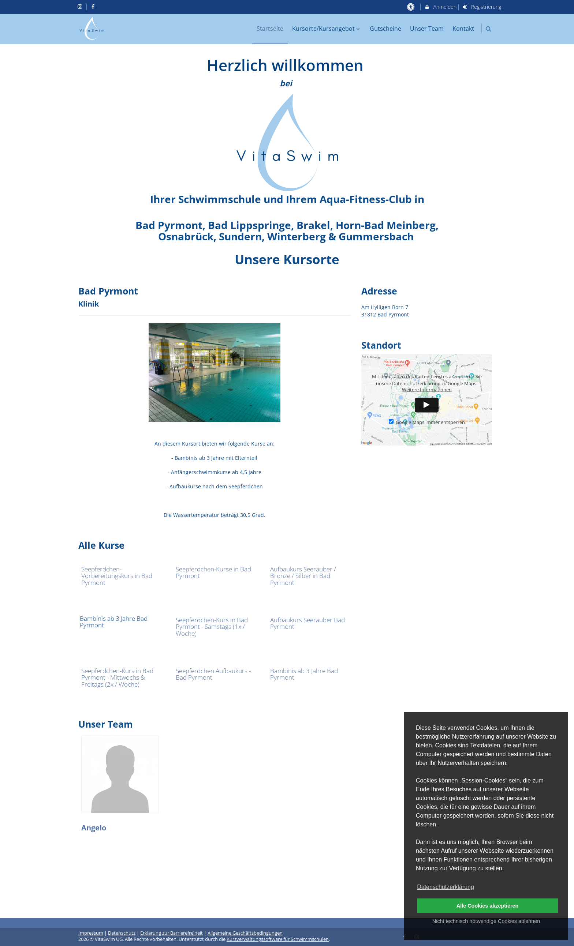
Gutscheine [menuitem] (385, 29)
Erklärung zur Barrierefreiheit (171, 933)
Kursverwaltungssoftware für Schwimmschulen (278, 939)
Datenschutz (121, 933)
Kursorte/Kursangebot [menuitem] (326, 29)
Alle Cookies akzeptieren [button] (487, 906)
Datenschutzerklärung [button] (445, 887)
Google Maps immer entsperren (427, 422)
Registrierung (482, 6)
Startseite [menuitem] (270, 29)
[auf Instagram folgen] (81, 6)
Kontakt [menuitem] (463, 29)
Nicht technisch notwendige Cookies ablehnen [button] (486, 921)
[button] (488, 28)
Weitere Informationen (427, 389)
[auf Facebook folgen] (94, 6)
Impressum (90, 933)
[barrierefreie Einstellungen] (411, 6)
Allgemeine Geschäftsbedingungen (245, 933)
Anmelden (440, 6)
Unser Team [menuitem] (427, 29)
